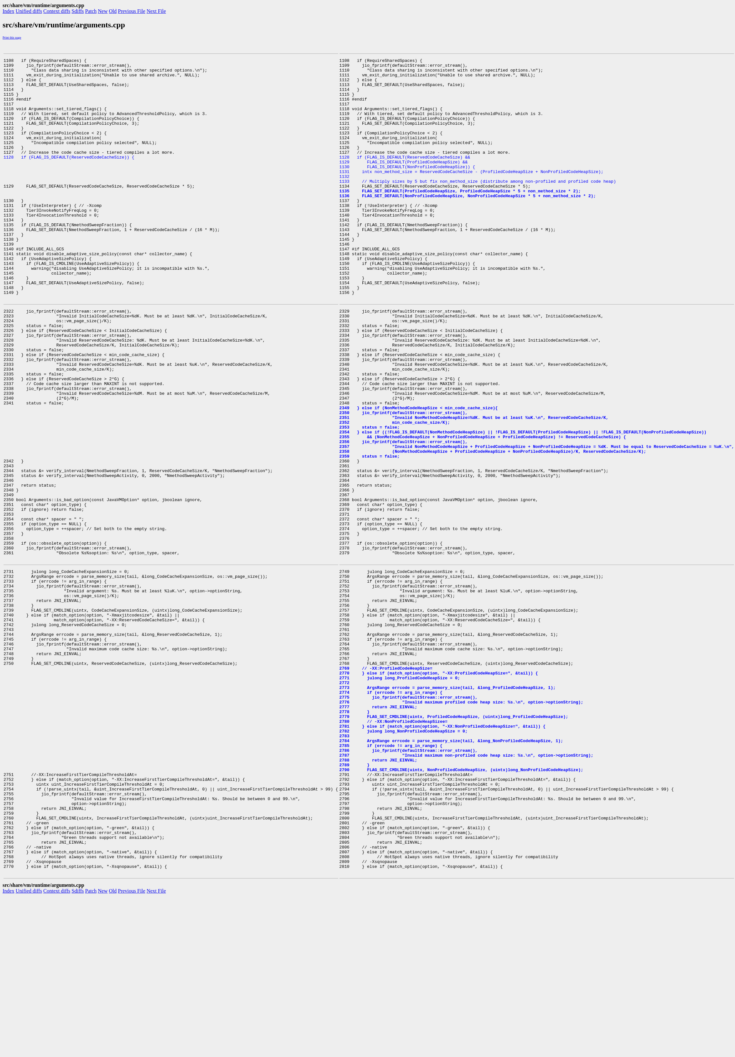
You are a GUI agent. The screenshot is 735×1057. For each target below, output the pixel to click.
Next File (156, 11)
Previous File (131, 11)
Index (8, 11)
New (103, 11)
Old (113, 11)
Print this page (12, 37)
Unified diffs (28, 11)
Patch (91, 11)
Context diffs (56, 11)
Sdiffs (78, 11)
